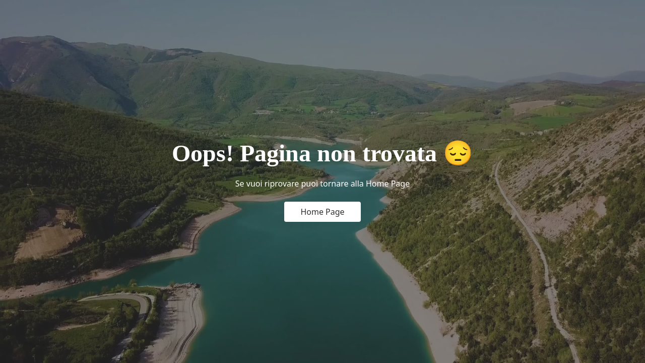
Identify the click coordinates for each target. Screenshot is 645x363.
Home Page (322, 211)
